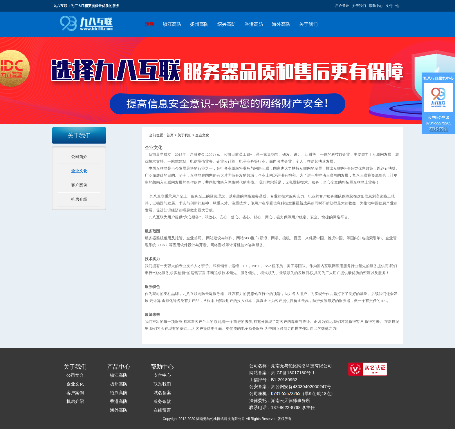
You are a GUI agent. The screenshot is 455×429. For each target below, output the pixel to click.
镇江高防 (172, 24)
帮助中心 (376, 6)
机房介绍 (79, 199)
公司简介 (79, 156)
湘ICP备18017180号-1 (293, 372)
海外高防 (281, 24)
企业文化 (79, 171)
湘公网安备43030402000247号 (301, 386)
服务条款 (162, 401)
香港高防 (254, 24)
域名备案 (162, 392)
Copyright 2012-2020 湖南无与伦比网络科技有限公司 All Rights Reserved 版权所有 (227, 419)
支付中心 (393, 6)
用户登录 (342, 6)
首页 (170, 135)
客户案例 (79, 185)
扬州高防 (199, 24)
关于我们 (359, 6)
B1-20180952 (284, 379)
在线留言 (162, 410)
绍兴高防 (226, 24)
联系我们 (162, 383)
